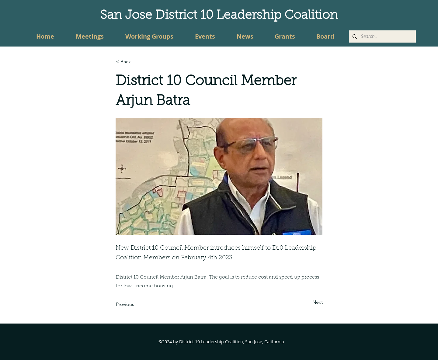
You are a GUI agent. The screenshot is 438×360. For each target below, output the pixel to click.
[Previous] (136, 305)
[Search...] (381, 36)
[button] (136, 62)
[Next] (307, 302)
